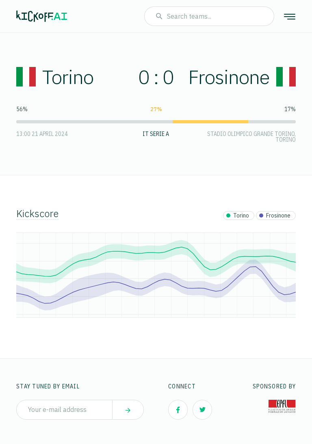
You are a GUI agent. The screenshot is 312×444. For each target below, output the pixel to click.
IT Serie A (156, 134)
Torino (54, 76)
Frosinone (242, 76)
